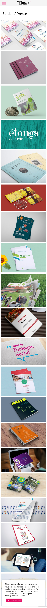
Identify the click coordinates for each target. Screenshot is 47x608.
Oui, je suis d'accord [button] (14, 600)
